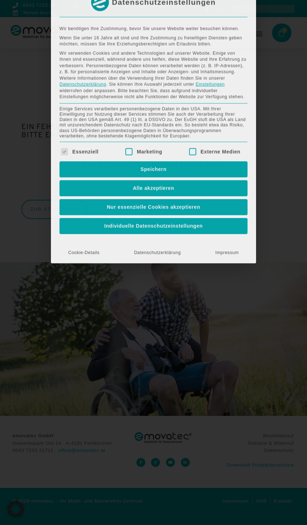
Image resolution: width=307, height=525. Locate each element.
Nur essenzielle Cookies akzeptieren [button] (153, 133)
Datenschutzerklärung (82, 9)
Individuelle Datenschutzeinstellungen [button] (153, 151)
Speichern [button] (153, 95)
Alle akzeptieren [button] (153, 114)
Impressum (227, 178)
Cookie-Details (83, 178)
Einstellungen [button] (210, 9)
